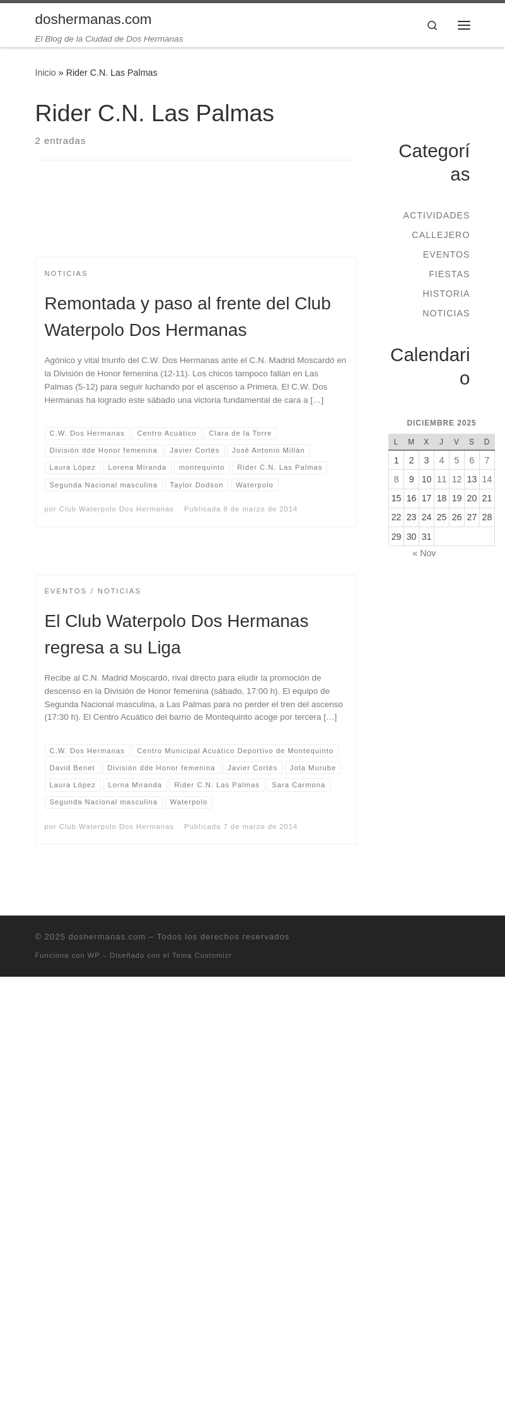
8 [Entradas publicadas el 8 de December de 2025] (396, 479)
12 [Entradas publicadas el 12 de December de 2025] (457, 479)
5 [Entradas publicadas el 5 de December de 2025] (457, 460)
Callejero (441, 235)
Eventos (446, 254)
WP (94, 955)
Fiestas (449, 274)
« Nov (424, 553)
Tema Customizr (202, 955)
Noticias (446, 313)
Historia (446, 294)
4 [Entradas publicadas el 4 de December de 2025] (441, 460)
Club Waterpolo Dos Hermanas (116, 509)
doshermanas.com (107, 936)
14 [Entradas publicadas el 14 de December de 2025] (487, 479)
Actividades (436, 215)
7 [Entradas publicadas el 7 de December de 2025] (487, 460)
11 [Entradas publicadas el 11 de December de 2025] (442, 479)
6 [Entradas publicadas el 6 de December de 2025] (472, 460)
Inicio (45, 73)
